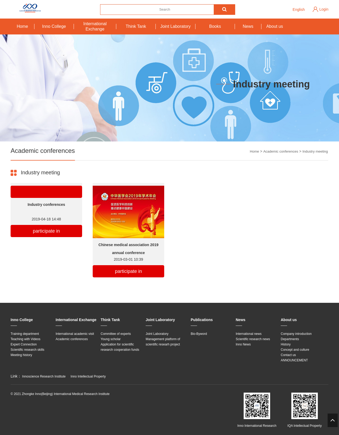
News (248, 26)
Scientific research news (253, 339)
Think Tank (136, 26)
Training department (25, 334)
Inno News (243, 344)
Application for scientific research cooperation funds (120, 347)
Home (22, 26)
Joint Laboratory (175, 26)
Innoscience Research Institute (44, 376)
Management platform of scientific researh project (163, 341)
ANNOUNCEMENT (294, 360)
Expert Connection (24, 344)
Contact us (288, 355)
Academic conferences (280, 151)
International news (248, 334)
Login (323, 9)
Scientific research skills (27, 350)
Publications (202, 320)
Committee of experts (116, 334)
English (299, 9)
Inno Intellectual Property (88, 376)
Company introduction (296, 334)
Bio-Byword (199, 334)
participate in (46, 231)
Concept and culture (295, 350)
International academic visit (75, 334)
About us (274, 26)
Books (215, 26)
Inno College (54, 26)
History (286, 344)
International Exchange (94, 26)
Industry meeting (315, 151)
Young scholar (111, 339)
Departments (290, 339)
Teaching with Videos (26, 339)
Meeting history (21, 355)
